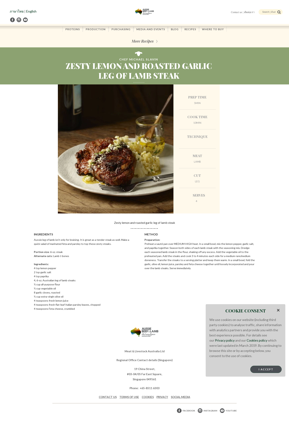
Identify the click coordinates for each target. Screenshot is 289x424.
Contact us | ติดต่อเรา (242, 12)
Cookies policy (257, 340)
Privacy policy (225, 340)
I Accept (266, 369)
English (31, 11)
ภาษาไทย (17, 11)
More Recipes (143, 41)
